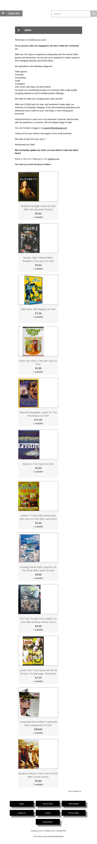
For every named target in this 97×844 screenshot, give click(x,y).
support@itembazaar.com (55, 128)
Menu (23, 30)
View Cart (14, 13)
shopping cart (53, 159)
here (36, 128)
